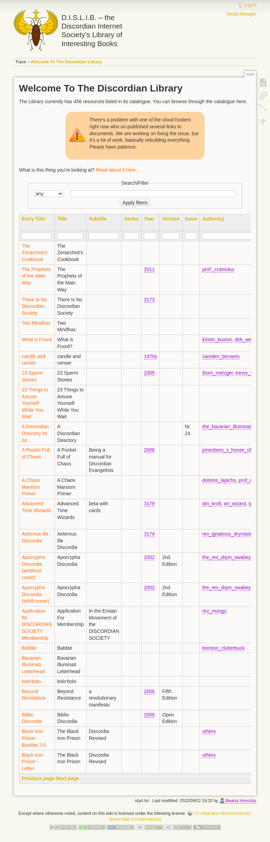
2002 (149, 557)
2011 (149, 269)
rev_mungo (214, 611)
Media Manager (241, 14)
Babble (29, 648)
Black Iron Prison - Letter (32, 761)
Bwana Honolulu (241, 800)
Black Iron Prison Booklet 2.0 (34, 737)
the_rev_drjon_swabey (226, 557)
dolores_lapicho (219, 480)
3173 (149, 299)
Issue (191, 219)
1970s (150, 356)
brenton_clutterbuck (223, 648)
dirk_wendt (246, 339)
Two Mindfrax (36, 323)
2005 (149, 373)
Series (131, 219)
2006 (149, 450)
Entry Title (33, 219)
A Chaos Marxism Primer (31, 486)
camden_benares (220, 356)
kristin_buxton (217, 339)
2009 (149, 714)
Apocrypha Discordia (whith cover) (35, 594)
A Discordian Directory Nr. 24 (35, 433)
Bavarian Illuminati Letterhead (33, 664)
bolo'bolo (31, 681)
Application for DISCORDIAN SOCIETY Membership (37, 624)
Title (62, 219)
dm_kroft (211, 503)
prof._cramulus (218, 269)
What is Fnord (37, 339)
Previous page (38, 778)
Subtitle (97, 219)
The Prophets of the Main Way (36, 276)
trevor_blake (249, 373)
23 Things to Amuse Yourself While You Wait (35, 403)
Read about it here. (116, 170)
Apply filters (135, 202)
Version (171, 219)
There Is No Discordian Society (34, 306)
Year (149, 219)
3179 (149, 503)
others (209, 731)
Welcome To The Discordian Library (66, 62)
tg (251, 503)
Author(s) (213, 219)
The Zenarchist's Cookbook (35, 252)
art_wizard (235, 503)
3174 (149, 534)
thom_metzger (217, 373)
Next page (67, 778)
